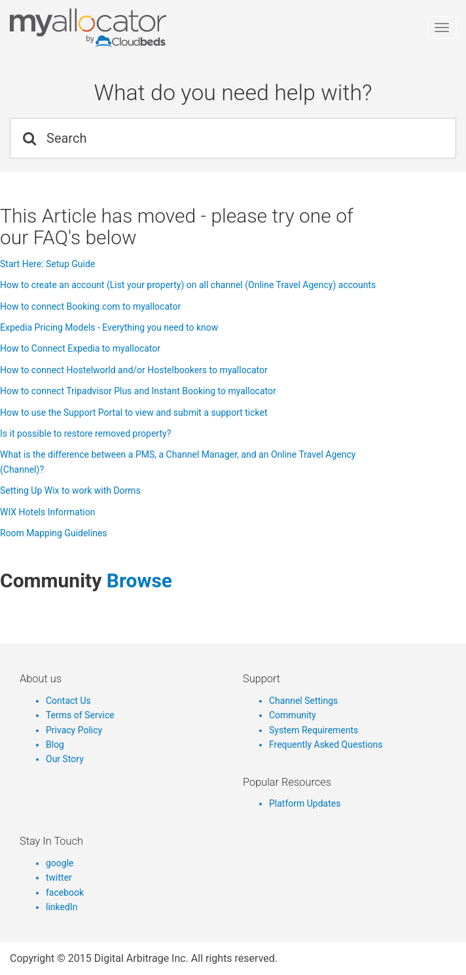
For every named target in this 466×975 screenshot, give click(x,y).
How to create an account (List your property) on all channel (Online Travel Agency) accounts (188, 285)
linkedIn (61, 907)
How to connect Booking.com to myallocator (90, 306)
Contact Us (68, 700)
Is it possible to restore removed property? (85, 433)
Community (292, 715)
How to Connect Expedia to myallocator (80, 348)
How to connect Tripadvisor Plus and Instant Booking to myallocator (138, 391)
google (60, 863)
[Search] (233, 138)
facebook (65, 892)
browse (139, 580)
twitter (59, 877)
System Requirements (313, 730)
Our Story (65, 759)
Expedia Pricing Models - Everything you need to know (109, 327)
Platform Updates (304, 803)
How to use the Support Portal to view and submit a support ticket (134, 412)
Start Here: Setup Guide (47, 264)
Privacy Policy (74, 730)
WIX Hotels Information (47, 512)
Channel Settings (303, 700)
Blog (55, 744)
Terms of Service (80, 715)
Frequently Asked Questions (326, 744)
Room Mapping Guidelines (53, 533)
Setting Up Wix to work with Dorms (70, 490)
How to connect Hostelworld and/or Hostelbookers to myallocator (134, 370)
